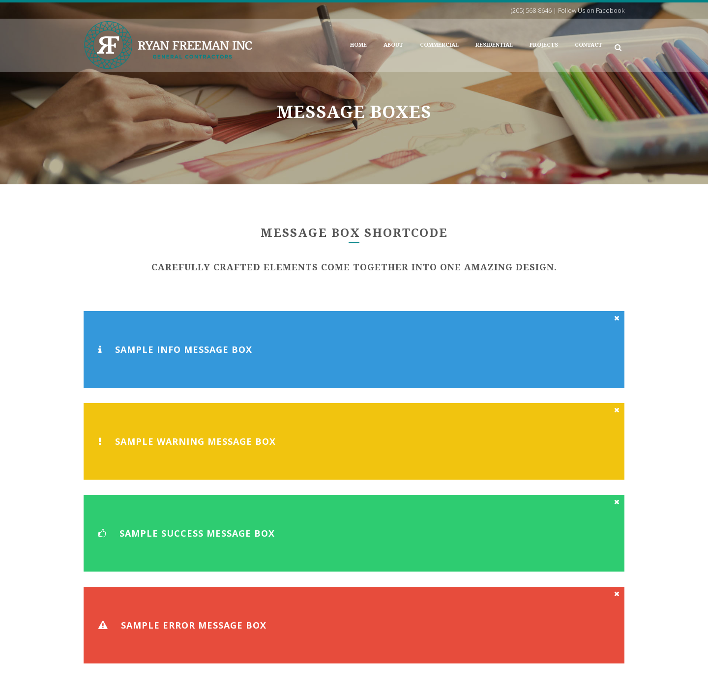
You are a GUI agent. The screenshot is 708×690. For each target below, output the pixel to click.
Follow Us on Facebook (460, 645)
